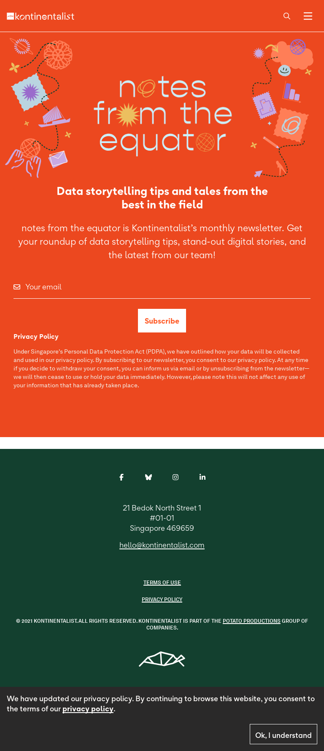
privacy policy (87, 708)
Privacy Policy (162, 599)
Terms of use (162, 582)
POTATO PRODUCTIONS (252, 621)
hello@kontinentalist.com (162, 544)
